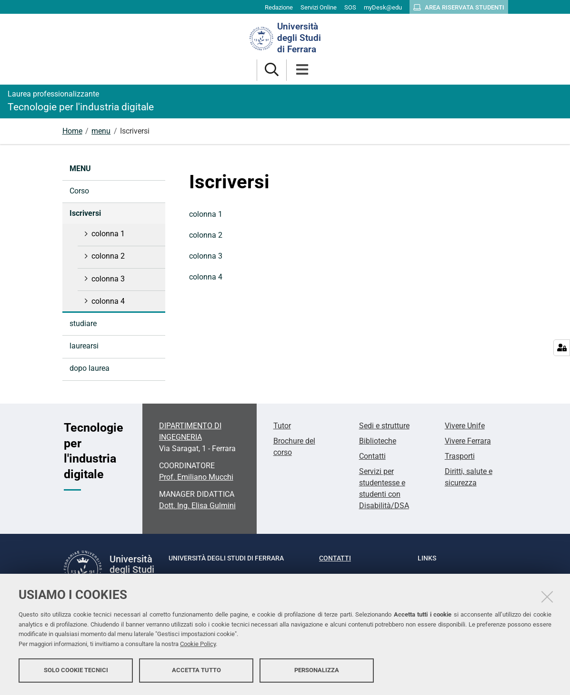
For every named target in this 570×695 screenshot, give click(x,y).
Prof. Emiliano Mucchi (196, 477)
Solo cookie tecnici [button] (76, 670)
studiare (83, 323)
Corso (79, 190)
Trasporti (460, 456)
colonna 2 (205, 235)
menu (100, 130)
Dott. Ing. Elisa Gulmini (197, 505)
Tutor (282, 425)
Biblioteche (377, 440)
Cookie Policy (198, 643)
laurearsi (84, 345)
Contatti (372, 456)
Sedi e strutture (384, 425)
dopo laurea (90, 368)
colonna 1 (205, 214)
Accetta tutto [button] (196, 670)
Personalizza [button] (316, 670)
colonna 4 (205, 276)
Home (72, 130)
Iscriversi (85, 213)
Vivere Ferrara (468, 440)
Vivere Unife (465, 425)
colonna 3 (205, 256)
